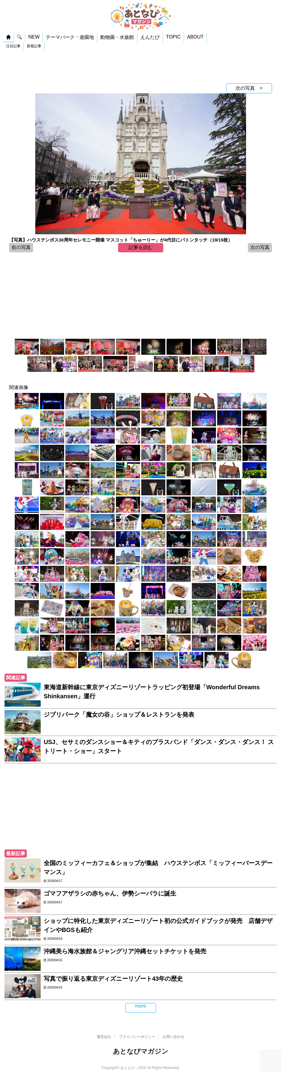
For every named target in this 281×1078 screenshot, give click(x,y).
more (140, 1005)
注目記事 (13, 46)
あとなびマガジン (140, 1051)
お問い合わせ (173, 1037)
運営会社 (104, 1037)
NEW (33, 36)
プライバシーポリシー (137, 1037)
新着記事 (34, 46)
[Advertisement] (140, 66)
